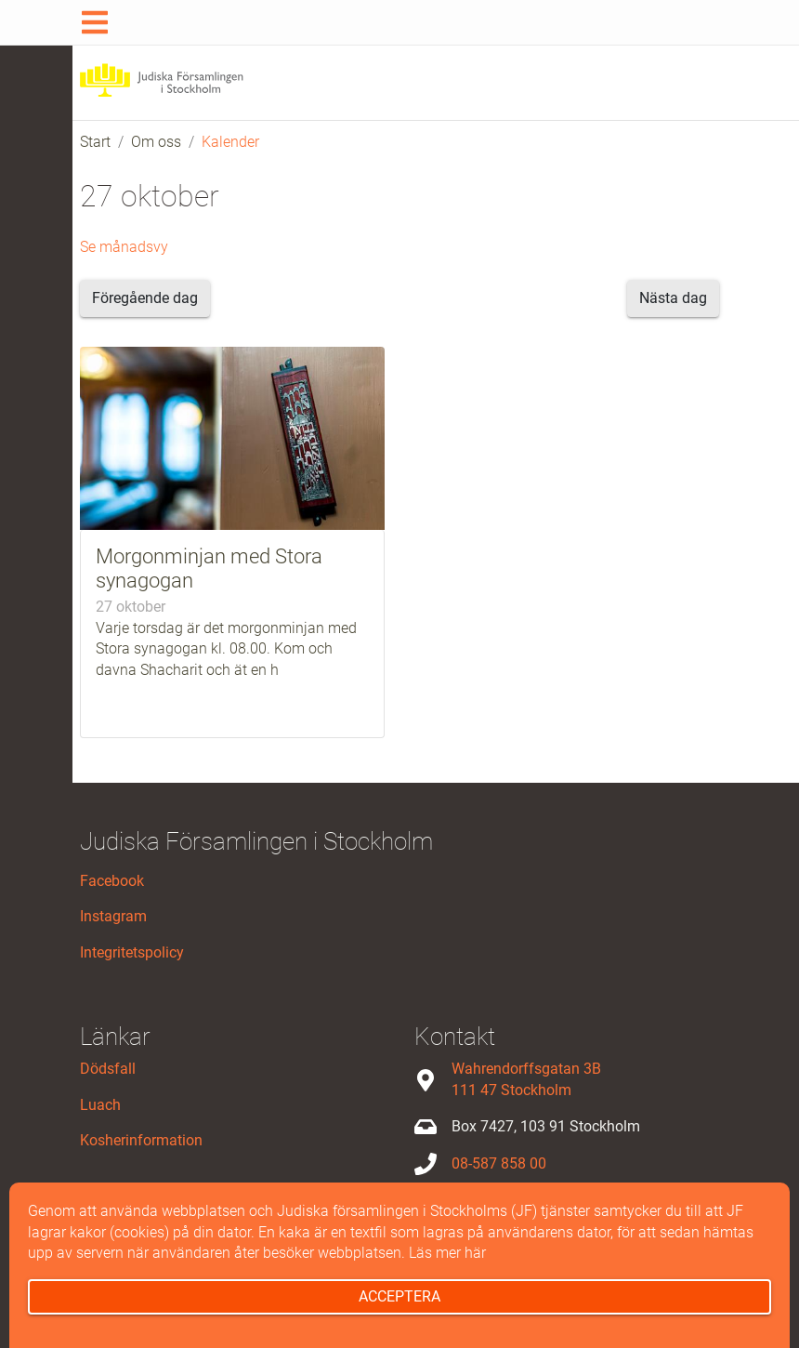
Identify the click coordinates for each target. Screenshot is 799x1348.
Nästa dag (673, 298)
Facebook (112, 881)
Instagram (113, 916)
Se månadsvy (124, 247)
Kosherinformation (141, 1140)
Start (95, 142)
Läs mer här (447, 1253)
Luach (100, 1105)
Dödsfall (108, 1068)
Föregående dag (145, 298)
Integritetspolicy (132, 952)
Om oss (156, 142)
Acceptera (399, 1296)
